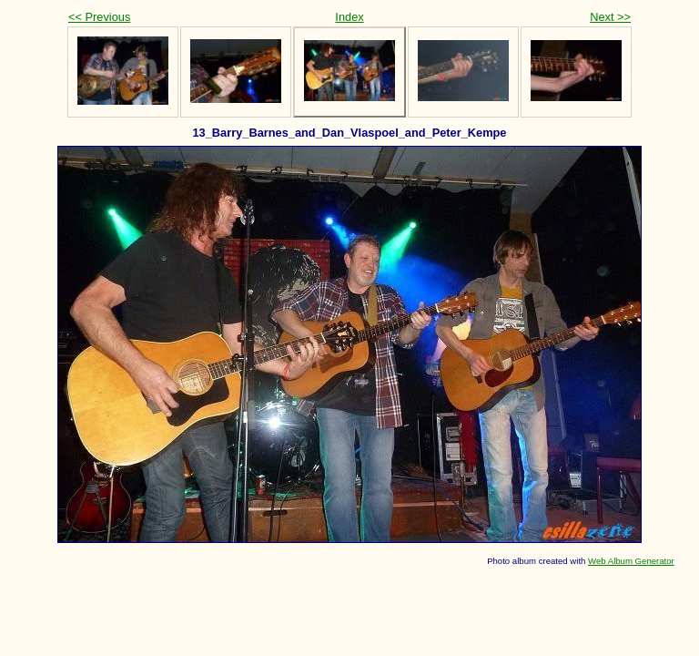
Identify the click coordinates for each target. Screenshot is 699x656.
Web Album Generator (631, 561)
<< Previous (99, 17)
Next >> (610, 17)
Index (349, 17)
